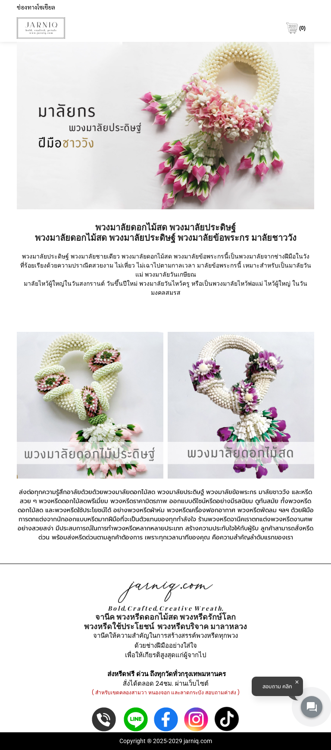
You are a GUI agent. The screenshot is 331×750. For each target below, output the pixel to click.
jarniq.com (198, 740)
